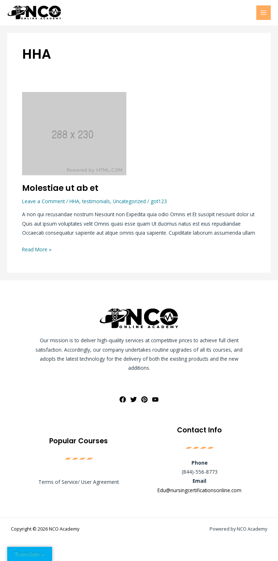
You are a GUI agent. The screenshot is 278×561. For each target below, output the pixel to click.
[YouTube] (155, 399)
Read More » (36, 249)
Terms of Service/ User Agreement (78, 481)
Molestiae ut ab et (60, 188)
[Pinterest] (144, 399)
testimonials (96, 201)
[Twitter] (133, 399)
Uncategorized (129, 201)
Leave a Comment (43, 201)
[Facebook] (122, 399)
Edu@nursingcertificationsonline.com (199, 490)
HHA (74, 201)
